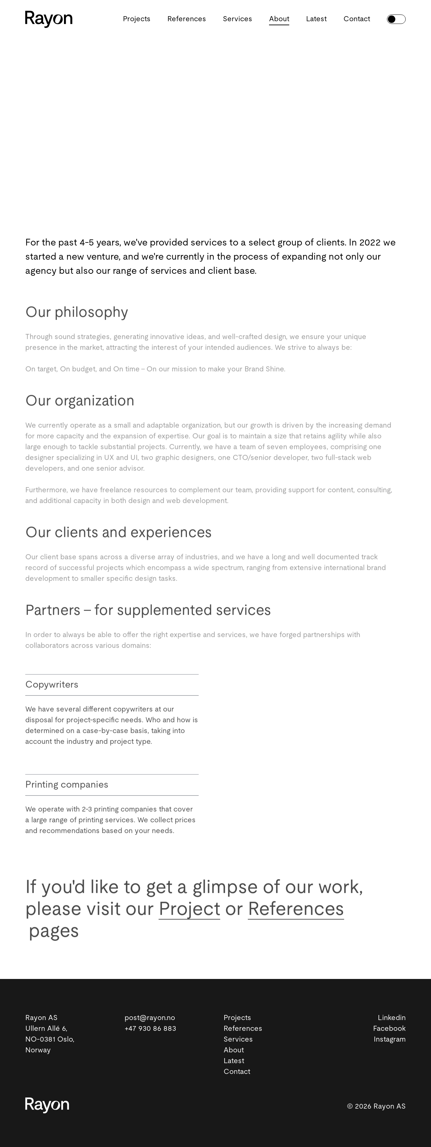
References (186, 19)
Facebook (389, 1028)
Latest (316, 19)
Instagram (390, 1039)
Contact (356, 19)
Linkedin (392, 1017)
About (279, 19)
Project (189, 911)
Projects (137, 19)
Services (237, 19)
